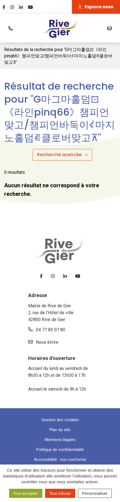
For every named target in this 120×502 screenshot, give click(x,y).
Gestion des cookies (60, 419)
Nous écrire (43, 342)
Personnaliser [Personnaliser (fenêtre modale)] (95, 493)
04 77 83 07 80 (46, 329)
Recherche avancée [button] (62, 154)
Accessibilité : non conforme (60, 459)
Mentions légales (60, 439)
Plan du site (60, 429)
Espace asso (96, 7)
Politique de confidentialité (60, 449)
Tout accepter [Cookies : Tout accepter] (25, 493)
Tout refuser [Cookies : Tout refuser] (60, 493)
